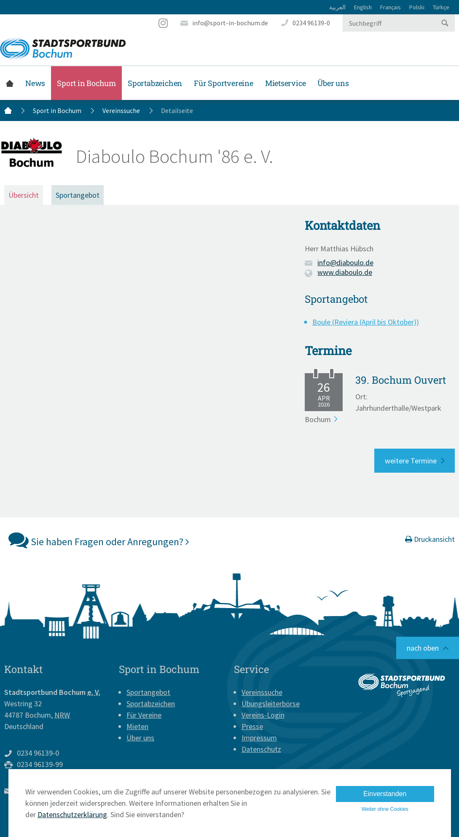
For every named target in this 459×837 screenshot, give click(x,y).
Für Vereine (143, 715)
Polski (416, 7)
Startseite (9, 83)
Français (390, 7)
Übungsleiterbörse (271, 703)
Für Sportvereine (223, 83)
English (363, 7)
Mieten (137, 726)
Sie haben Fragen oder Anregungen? (98, 540)
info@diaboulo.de (345, 262)
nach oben (423, 648)
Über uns (333, 83)
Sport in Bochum (86, 83)
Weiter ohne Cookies (385, 809)
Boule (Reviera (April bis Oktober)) (365, 322)
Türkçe (441, 7)
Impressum (259, 738)
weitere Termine (411, 461)
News (35, 83)
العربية (337, 7)
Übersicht (23, 195)
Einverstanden (384, 793)
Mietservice (285, 83)
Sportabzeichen (155, 83)
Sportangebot (77, 195)
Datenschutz (261, 749)
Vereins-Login (263, 715)
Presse (252, 726)
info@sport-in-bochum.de (230, 23)
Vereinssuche (121, 110)
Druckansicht (430, 539)
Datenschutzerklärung (72, 814)
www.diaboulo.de (344, 272)
